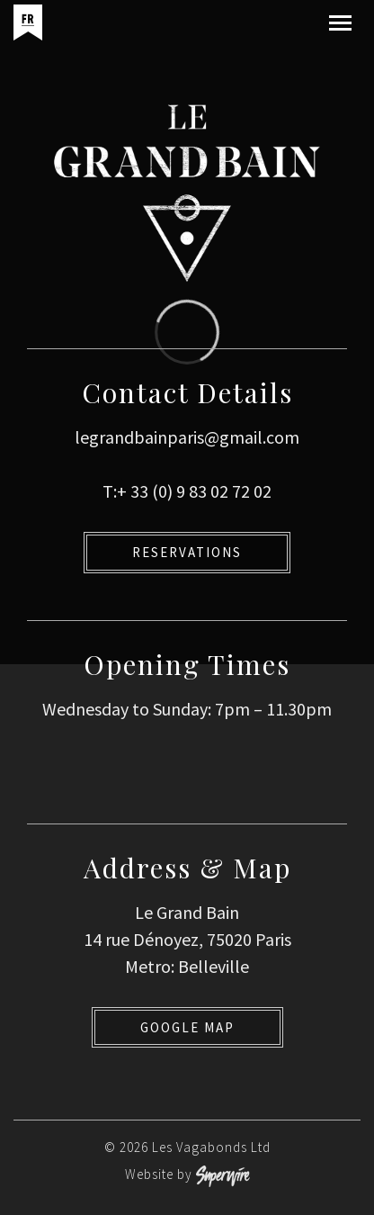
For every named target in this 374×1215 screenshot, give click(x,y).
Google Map (187, 1027)
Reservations (187, 552)
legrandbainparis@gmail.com (187, 437)
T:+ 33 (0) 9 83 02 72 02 (187, 491)
